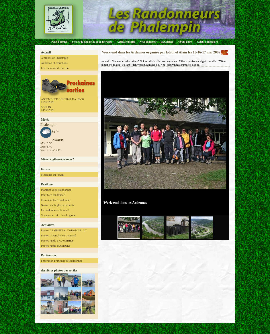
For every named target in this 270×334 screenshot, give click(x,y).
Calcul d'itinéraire (207, 41)
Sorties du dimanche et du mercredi (92, 41)
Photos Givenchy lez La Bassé (58, 235)
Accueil (46, 52)
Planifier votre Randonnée (56, 189)
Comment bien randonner (55, 200)
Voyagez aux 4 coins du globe (58, 215)
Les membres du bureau (55, 68)
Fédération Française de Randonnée (61, 260)
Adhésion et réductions (54, 63)
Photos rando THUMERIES (57, 240)
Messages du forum (52, 174)
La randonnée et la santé (55, 210)
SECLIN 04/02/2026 (47, 108)
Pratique (47, 184)
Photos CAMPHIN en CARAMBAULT (64, 230)
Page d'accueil (59, 41)
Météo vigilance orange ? (57, 159)
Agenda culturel (126, 41)
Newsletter (167, 41)
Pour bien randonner (53, 194)
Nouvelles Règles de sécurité (57, 205)
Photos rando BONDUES (55, 245)
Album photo (185, 41)
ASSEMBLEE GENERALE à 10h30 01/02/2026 (62, 100)
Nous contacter (148, 41)
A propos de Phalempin (54, 57)
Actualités (47, 225)
